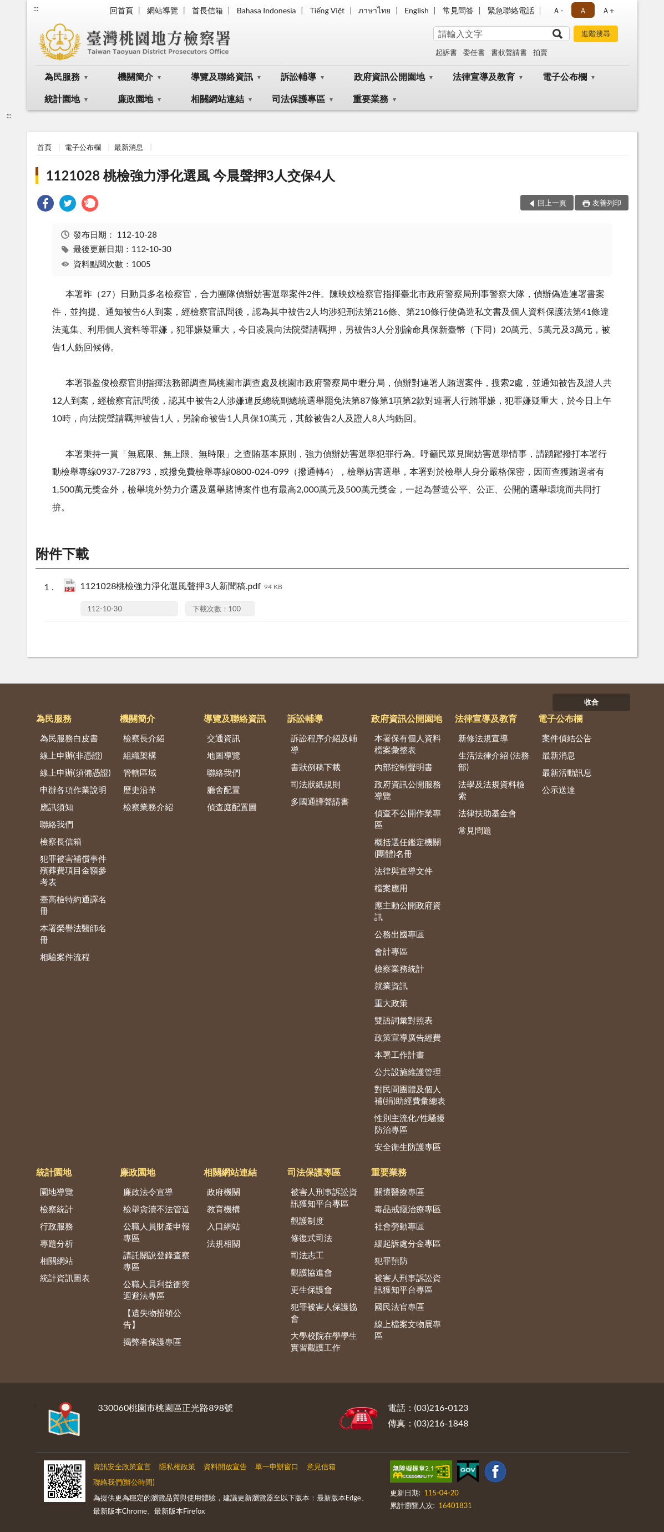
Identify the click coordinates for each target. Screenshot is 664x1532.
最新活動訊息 (567, 772)
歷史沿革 (139, 790)
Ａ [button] (583, 10)
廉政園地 (135, 98)
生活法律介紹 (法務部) (493, 761)
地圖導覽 (223, 755)
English (416, 10)
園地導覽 (56, 1192)
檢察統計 (56, 1209)
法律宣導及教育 (484, 76)
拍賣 (540, 52)
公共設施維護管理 (407, 1072)
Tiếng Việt (327, 10)
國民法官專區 (399, 1307)
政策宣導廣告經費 (407, 1037)
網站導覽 (162, 10)
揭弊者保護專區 (152, 1342)
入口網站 (223, 1226)
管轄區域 (139, 772)
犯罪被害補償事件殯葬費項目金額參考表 (73, 870)
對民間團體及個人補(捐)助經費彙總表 (409, 1095)
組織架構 (139, 755)
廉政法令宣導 (148, 1192)
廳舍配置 (223, 790)
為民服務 (62, 76)
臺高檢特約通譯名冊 (73, 905)
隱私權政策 (177, 1466)
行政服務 (56, 1226)
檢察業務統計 (399, 968)
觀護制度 (307, 1220)
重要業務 (370, 98)
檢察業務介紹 (148, 807)
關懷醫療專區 (399, 1192)
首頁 (44, 147)
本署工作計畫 (399, 1054)
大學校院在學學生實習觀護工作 (324, 1341)
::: (36, 8)
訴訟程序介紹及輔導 (324, 744)
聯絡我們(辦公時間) (124, 1482)
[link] (45, 204)
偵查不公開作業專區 (407, 819)
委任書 (474, 52)
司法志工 (307, 1255)
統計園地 (62, 98)
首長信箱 (207, 10)
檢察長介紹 (144, 738)
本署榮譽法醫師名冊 (73, 934)
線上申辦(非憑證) (71, 755)
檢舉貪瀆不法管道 (156, 1209)
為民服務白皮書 (69, 738)
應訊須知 (56, 807)
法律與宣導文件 (403, 871)
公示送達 (558, 790)
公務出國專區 (399, 934)
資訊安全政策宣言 (122, 1466)
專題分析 (56, 1243)
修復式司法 (311, 1238)
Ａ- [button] (558, 10)
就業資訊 (391, 986)
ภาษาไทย (374, 10)
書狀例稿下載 (316, 767)
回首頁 (121, 10)
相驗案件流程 (65, 957)
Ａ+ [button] (608, 10)
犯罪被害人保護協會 (324, 1312)
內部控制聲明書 (403, 767)
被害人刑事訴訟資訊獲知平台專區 (324, 1197)
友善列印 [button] (606, 202)
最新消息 (128, 147)
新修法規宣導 (483, 738)
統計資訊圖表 (65, 1278)
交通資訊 (223, 738)
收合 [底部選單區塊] (591, 701)
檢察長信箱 (61, 841)
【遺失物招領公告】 (152, 1318)
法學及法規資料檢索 (491, 790)
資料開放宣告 (225, 1466)
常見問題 (474, 830)
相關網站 (56, 1260)
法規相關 (223, 1243)
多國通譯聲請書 (320, 801)
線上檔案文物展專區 (407, 1329)
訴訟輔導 (298, 76)
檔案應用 (391, 888)
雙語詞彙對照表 (403, 1020)
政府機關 (223, 1192)
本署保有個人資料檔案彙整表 (407, 744)
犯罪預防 (391, 1260)
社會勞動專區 (399, 1226)
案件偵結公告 (567, 738)
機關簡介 (135, 76)
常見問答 (458, 10)
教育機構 (223, 1209)
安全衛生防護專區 (407, 1147)
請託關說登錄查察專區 (156, 1261)
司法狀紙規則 (316, 784)
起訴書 (446, 52)
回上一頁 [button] (552, 202)
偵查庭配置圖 (232, 807)
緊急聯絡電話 (511, 10)
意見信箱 (321, 1466)
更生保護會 (311, 1289)
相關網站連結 (217, 98)
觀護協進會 (311, 1272)
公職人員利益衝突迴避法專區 (156, 1289)
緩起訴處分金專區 (407, 1243)
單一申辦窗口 (276, 1466)
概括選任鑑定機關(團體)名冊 (407, 847)
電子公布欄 (565, 76)
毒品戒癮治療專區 (407, 1209)
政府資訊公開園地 (389, 76)
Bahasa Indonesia (266, 10)
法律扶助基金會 (487, 813)
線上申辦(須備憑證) (75, 772)
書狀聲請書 (509, 52)
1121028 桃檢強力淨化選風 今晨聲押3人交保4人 (190, 175)
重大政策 (391, 1003)
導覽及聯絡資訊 (222, 76)
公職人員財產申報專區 (156, 1232)
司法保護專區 (298, 98)
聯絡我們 (56, 824)
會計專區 (391, 951)
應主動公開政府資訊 (407, 911)
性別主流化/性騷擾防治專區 (409, 1123)
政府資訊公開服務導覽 (407, 790)
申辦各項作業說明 (73, 790)
